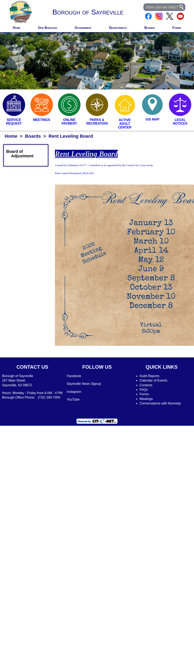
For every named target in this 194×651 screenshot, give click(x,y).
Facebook (74, 376)
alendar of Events (154, 380)
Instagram (74, 391)
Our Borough (47, 27)
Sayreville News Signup (84, 383)
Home (16, 27)
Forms (176, 27)
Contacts (145, 385)
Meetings (146, 399)
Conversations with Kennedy (160, 403)
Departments (118, 27)
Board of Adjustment (22, 153)
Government (83, 27)
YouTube (73, 399)
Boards (149, 27)
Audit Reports (149, 376)
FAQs (143, 389)
